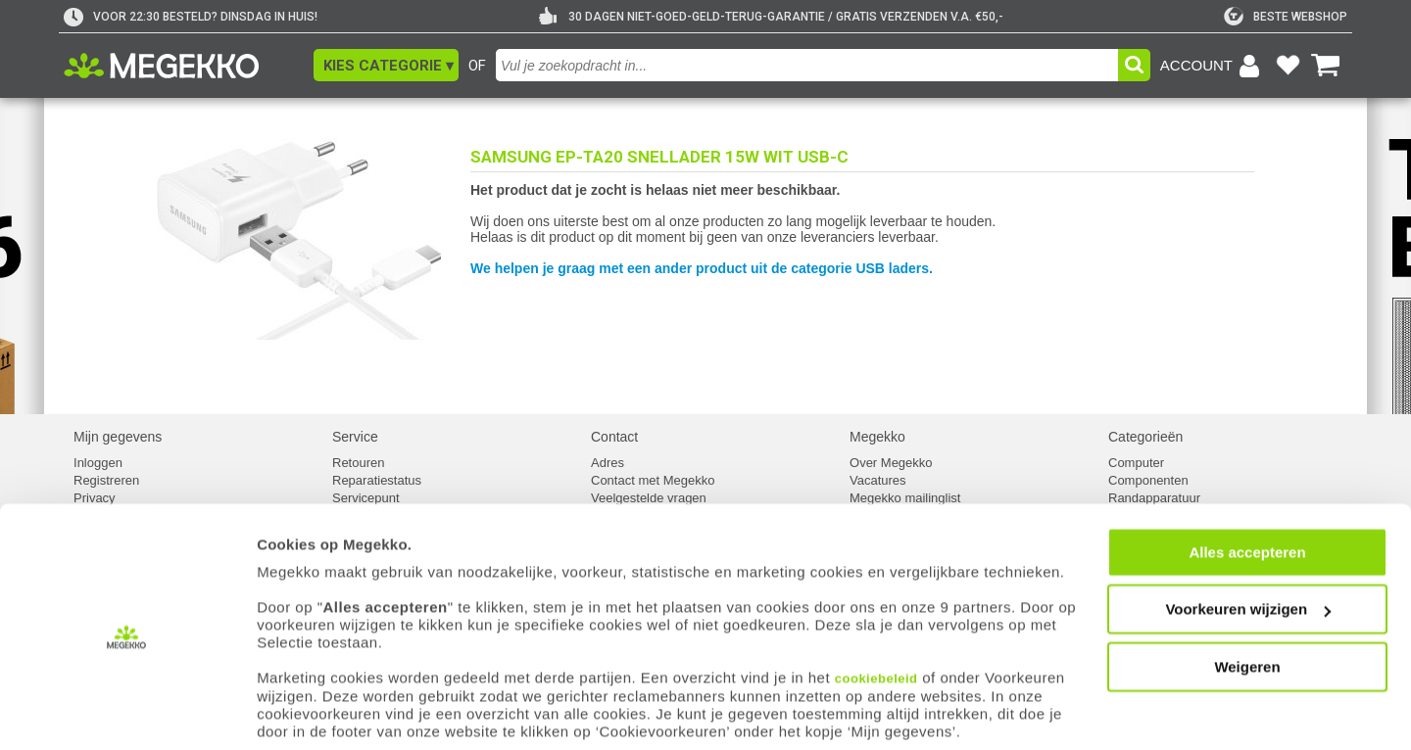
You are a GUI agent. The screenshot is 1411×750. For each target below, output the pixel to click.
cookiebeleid (876, 658)
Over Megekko (891, 462)
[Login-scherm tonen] (1213, 65)
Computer (1136, 462)
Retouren (358, 462)
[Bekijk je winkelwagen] (1325, 65)
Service (355, 437)
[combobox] (807, 65)
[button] (386, 65)
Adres (607, 462)
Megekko (877, 437)
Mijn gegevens (117, 437)
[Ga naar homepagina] (184, 65)
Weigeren (1247, 646)
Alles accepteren (1247, 532)
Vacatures (878, 480)
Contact (614, 437)
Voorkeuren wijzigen (1248, 590)
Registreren (106, 480)
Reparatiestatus (376, 480)
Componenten (1148, 480)
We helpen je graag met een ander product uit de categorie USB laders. (701, 268)
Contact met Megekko (652, 480)
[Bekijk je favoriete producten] (1287, 65)
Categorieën (1145, 437)
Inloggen (97, 462)
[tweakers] (1285, 16)
